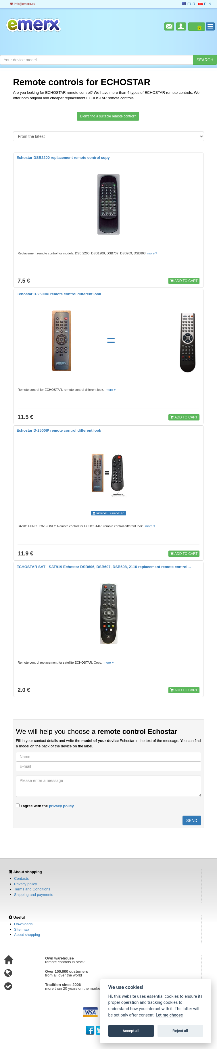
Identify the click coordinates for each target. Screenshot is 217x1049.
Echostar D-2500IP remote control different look (58, 294)
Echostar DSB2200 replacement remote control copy (63, 157)
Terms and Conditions (32, 889)
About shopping (27, 934)
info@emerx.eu (22, 3)
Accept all (131, 1031)
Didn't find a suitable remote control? (108, 116)
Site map (21, 929)
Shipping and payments (33, 894)
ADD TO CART (184, 280)
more (152, 253)
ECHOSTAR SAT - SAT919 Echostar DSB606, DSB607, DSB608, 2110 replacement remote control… (103, 567)
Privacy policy (25, 884)
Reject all (180, 1031)
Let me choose (169, 1015)
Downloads (23, 924)
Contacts (21, 878)
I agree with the (45, 806)
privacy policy (61, 806)
